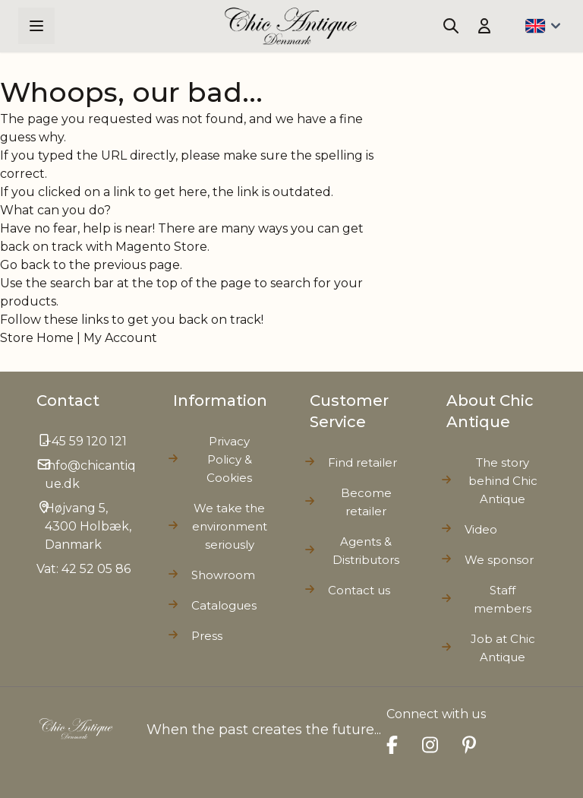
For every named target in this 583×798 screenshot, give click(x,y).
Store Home (37, 338)
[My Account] (484, 26)
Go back (25, 265)
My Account (120, 338)
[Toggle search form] (451, 26)
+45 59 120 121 (86, 441)
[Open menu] (36, 26)
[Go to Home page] (291, 26)
